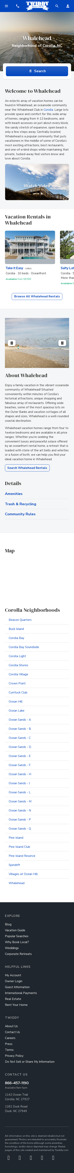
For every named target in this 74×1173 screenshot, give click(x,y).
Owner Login (13, 981)
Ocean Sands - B (20, 729)
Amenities (13, 493)
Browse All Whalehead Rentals (37, 296)
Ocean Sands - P (20, 820)
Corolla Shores (18, 665)
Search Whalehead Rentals (27, 468)
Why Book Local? (17, 942)
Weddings (12, 948)
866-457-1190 (17, 1082)
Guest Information (17, 987)
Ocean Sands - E (20, 756)
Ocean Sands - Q (20, 829)
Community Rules (20, 514)
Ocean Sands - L (20, 792)
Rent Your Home (16, 1005)
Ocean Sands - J (19, 783)
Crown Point (17, 683)
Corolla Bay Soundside (24, 647)
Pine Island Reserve (22, 856)
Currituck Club (18, 692)
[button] (17, 6)
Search (37, 71)
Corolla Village (18, 674)
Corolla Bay (16, 638)
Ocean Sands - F (20, 765)
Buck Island (16, 629)
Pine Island (16, 838)
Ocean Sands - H (20, 774)
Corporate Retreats (18, 954)
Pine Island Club (19, 847)
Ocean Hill (15, 702)
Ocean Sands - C (20, 738)
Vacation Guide (15, 930)
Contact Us (12, 1032)
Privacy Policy (14, 1056)
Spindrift (14, 865)
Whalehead (16, 883)
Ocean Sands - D (20, 747)
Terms (9, 1050)
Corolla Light (17, 656)
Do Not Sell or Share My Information (29, 1062)
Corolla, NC (52, 45)
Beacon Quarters (20, 620)
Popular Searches (16, 936)
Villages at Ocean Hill (23, 874)
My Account (13, 975)
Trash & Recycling (20, 504)
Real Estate (13, 999)
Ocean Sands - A (20, 720)
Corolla (48, 110)
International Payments (21, 993)
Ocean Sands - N (20, 810)
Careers (10, 1038)
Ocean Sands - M (20, 801)
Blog (8, 924)
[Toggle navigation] (6, 6)
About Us (11, 1026)
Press (8, 1044)
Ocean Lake (16, 711)
